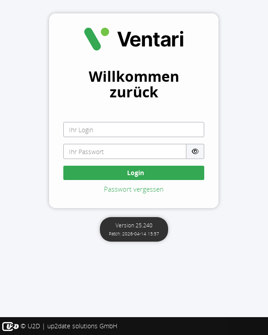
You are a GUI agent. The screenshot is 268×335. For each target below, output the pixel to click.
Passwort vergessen (134, 188)
